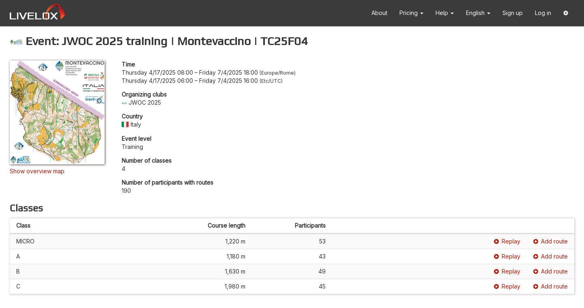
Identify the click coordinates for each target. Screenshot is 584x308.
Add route (550, 241)
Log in (543, 12)
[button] (565, 13)
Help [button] (445, 12)
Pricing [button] (411, 12)
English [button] (478, 12)
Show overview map (37, 171)
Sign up (512, 12)
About (379, 12)
